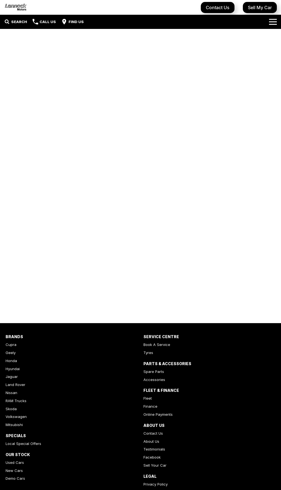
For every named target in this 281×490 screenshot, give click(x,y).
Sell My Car (260, 7)
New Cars (14, 470)
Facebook (152, 457)
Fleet (147, 398)
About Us (151, 441)
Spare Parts (153, 371)
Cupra (11, 344)
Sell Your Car (155, 465)
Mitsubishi (14, 424)
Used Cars (15, 462)
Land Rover (15, 384)
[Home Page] (15, 7)
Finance (150, 406)
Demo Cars (15, 478)
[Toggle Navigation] (273, 22)
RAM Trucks (16, 401)
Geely (11, 352)
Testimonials (154, 449)
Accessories (154, 379)
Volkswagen (16, 416)
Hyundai (13, 369)
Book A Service (156, 344)
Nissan (11, 392)
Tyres (148, 352)
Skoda (11, 409)
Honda (11, 360)
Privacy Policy (155, 484)
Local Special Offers (23, 443)
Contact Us (217, 7)
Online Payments (158, 414)
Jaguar (12, 376)
